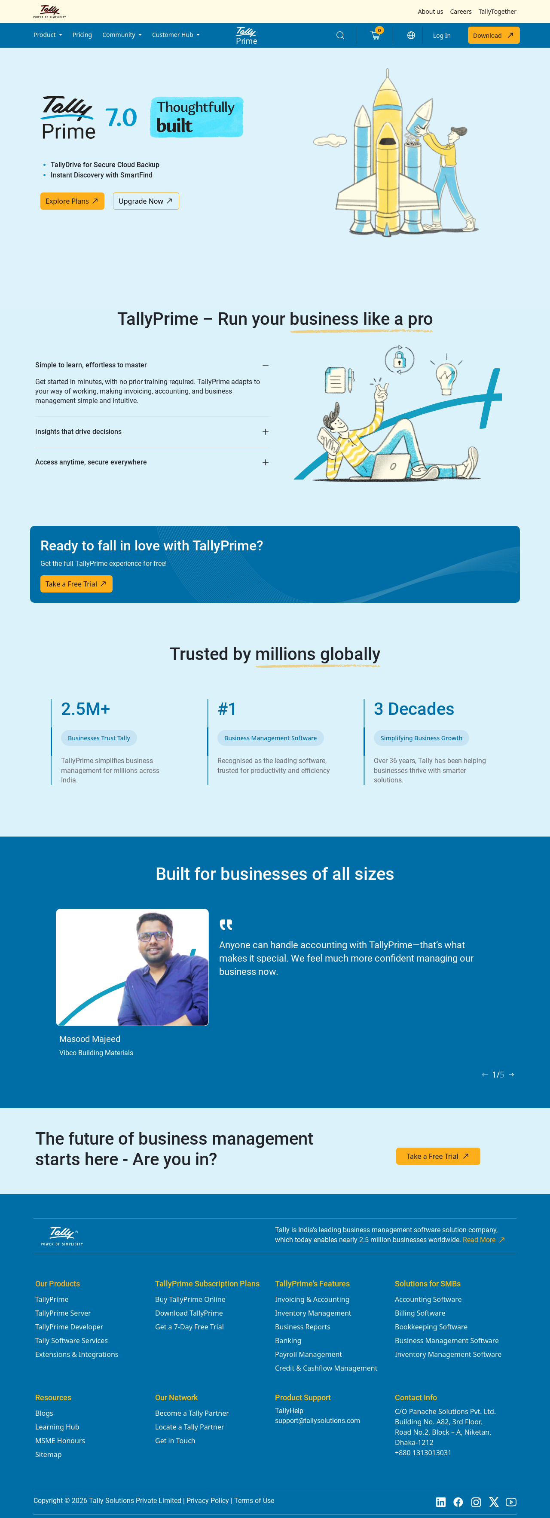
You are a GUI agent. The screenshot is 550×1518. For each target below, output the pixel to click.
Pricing (82, 35)
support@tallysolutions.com (317, 1421)
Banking (288, 1340)
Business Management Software (447, 1340)
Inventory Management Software (448, 1354)
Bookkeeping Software (431, 1327)
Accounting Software (428, 1299)
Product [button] (45, 35)
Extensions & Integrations (76, 1354)
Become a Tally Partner (192, 1413)
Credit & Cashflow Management (326, 1368)
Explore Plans (72, 201)
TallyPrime (51, 1299)
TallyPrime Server (63, 1313)
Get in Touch (175, 1440)
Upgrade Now (146, 201)
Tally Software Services (71, 1340)
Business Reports (302, 1327)
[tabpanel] (275, 988)
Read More (484, 1240)
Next (510, 978)
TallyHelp (289, 1411)
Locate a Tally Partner (189, 1427)
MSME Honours (60, 1440)
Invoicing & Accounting (312, 1299)
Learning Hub (57, 1427)
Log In (442, 35)
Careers (460, 11)
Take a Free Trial (76, 584)
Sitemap (48, 1454)
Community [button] (119, 35)
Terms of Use (254, 1501)
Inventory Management (313, 1313)
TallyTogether (497, 11)
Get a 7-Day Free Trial (189, 1327)
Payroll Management (308, 1354)
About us (430, 11)
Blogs (44, 1413)
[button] (411, 35)
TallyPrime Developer (69, 1327)
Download (494, 35)
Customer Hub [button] (173, 35)
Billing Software (420, 1313)
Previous (28, 978)
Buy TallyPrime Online (190, 1299)
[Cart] (375, 35)
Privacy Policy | (210, 1501)
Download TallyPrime (189, 1313)
